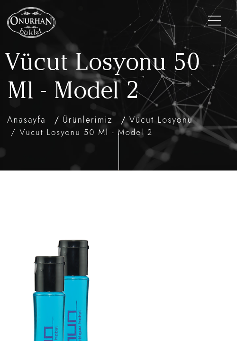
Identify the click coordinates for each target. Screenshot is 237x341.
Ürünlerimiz (87, 120)
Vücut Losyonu (161, 120)
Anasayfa (26, 120)
